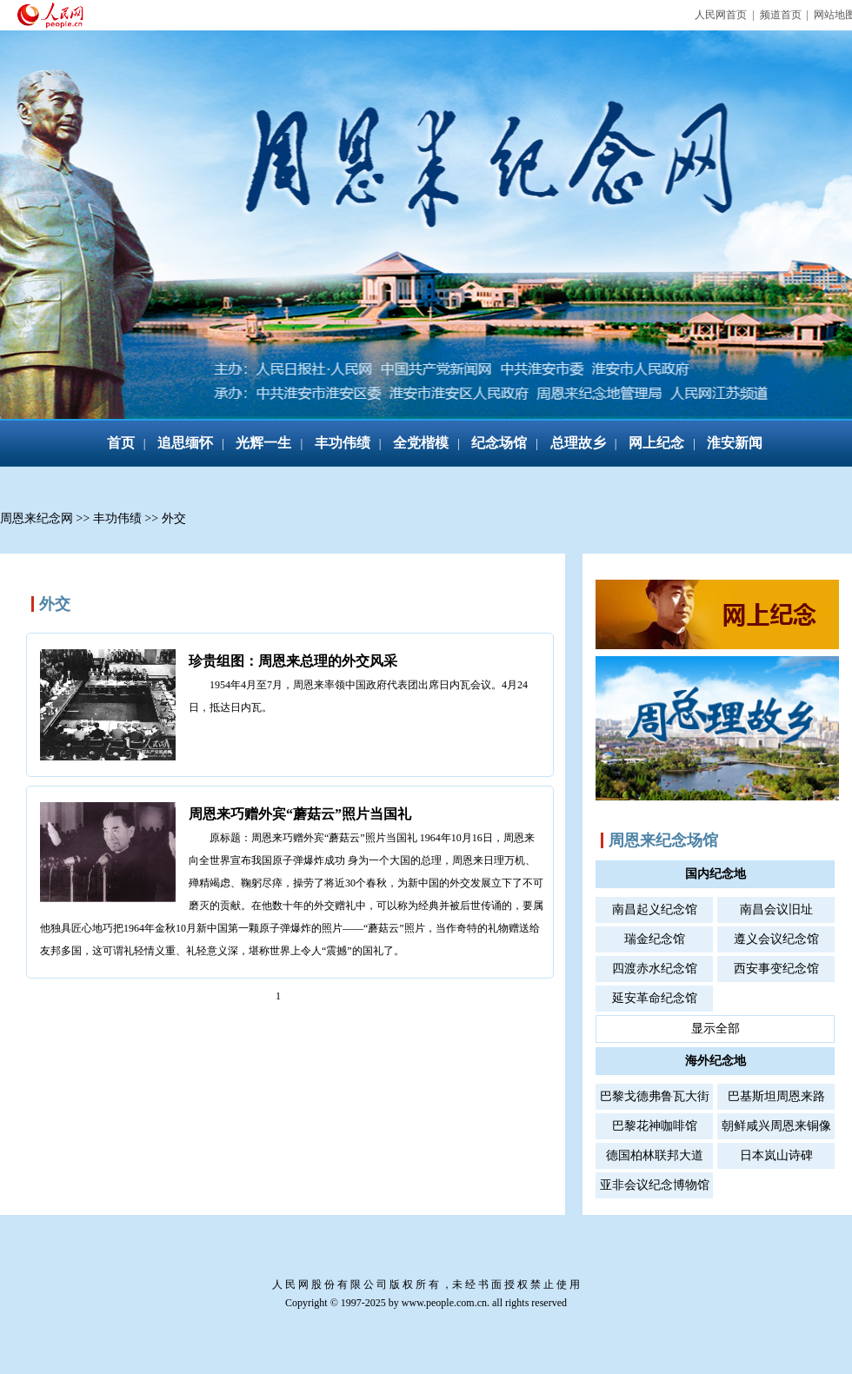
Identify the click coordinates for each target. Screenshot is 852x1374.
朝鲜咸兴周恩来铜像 (776, 1125)
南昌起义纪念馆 (654, 909)
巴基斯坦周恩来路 (776, 1096)
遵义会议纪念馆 (776, 939)
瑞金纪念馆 (654, 939)
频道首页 (781, 15)
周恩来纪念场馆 (663, 840)
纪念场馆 (499, 442)
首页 (121, 442)
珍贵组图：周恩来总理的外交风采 (293, 661)
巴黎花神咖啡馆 (654, 1125)
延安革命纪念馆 (654, 998)
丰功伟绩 (342, 442)
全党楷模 (421, 442)
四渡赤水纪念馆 (654, 968)
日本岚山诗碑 (776, 1155)
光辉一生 (263, 442)
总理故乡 (578, 442)
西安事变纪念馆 (776, 968)
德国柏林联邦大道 (654, 1155)
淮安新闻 (734, 442)
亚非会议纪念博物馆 (654, 1184)
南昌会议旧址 (776, 909)
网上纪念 (656, 442)
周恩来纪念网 (36, 518)
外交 (174, 518)
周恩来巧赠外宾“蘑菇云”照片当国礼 (300, 813)
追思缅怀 (185, 442)
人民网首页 (721, 15)
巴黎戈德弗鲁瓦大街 (654, 1096)
